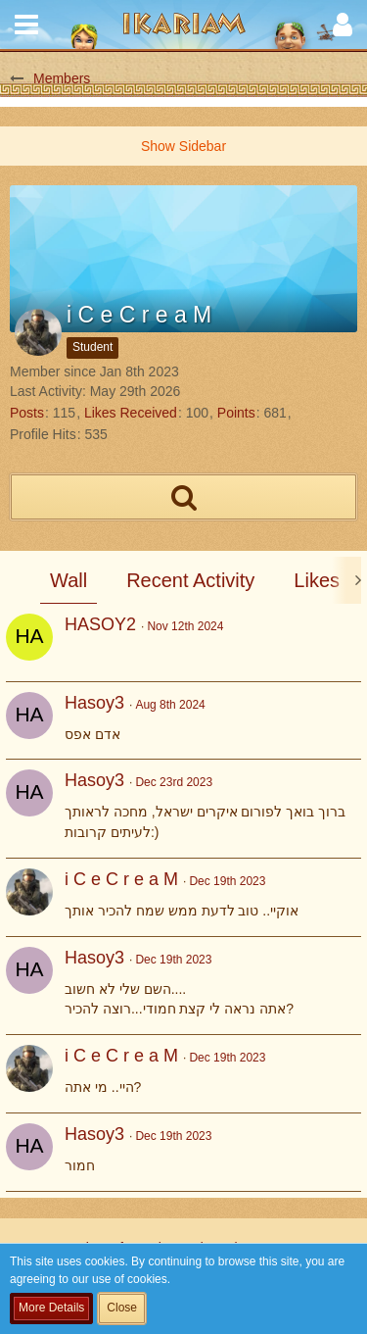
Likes (317, 580)
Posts (27, 412)
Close (122, 1307)
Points (236, 412)
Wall (68, 580)
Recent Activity (190, 580)
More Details (51, 1307)
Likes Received (130, 412)
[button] (26, 24)
